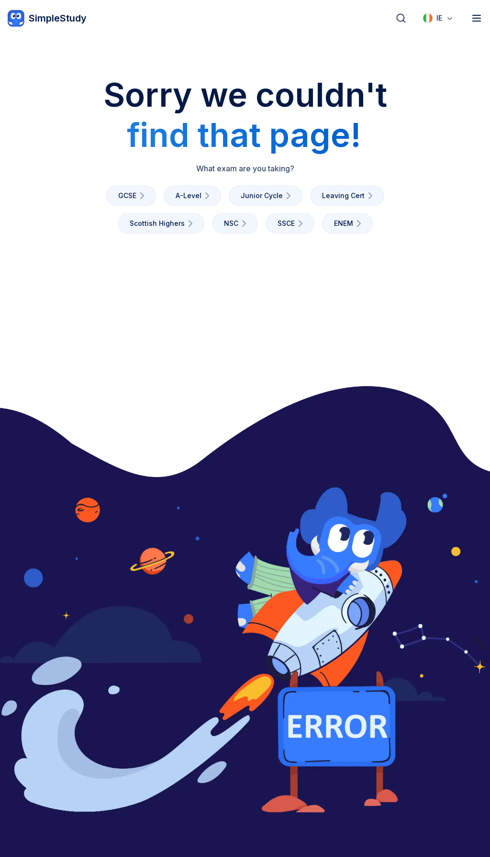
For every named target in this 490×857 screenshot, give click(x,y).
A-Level (194, 195)
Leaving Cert (349, 195)
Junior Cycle (267, 195)
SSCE (292, 223)
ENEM (349, 223)
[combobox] (438, 18)
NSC (237, 223)
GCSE (133, 195)
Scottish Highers (163, 223)
